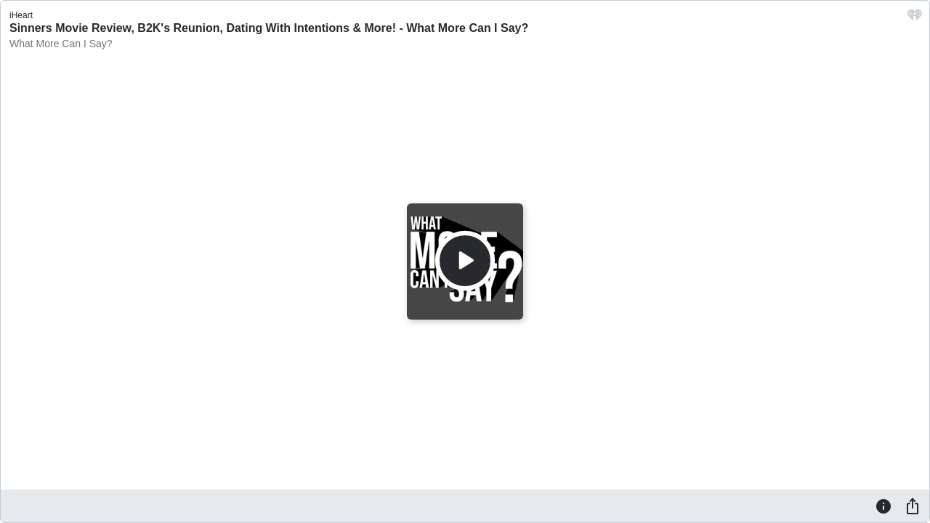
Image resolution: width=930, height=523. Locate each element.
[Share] (912, 505)
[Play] (465, 261)
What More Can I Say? (61, 43)
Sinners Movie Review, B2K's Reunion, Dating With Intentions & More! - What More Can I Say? (268, 28)
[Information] (883, 505)
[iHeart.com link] (914, 19)
